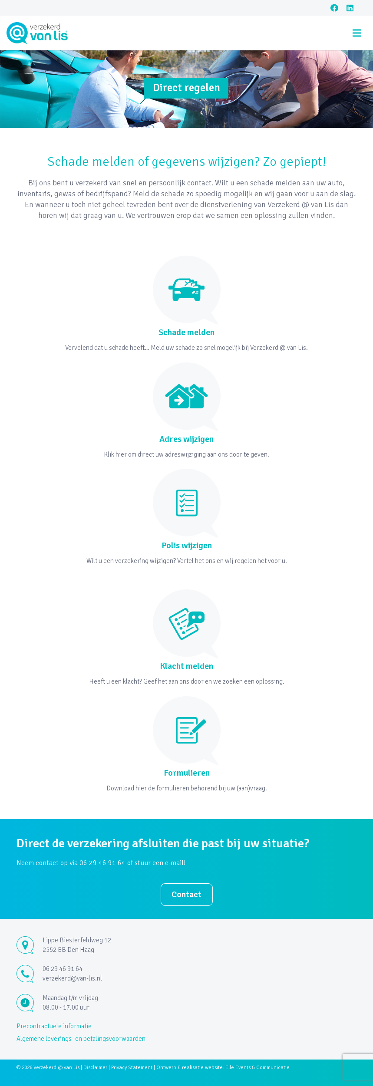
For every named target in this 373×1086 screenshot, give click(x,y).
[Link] (37, 33)
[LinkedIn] (350, 8)
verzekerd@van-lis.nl (72, 978)
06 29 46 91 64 (63, 969)
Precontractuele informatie (54, 1026)
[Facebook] (334, 8)
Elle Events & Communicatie (257, 1067)
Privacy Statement (131, 1067)
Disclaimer (95, 1067)
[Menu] (356, 33)
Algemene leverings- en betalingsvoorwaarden (81, 1039)
